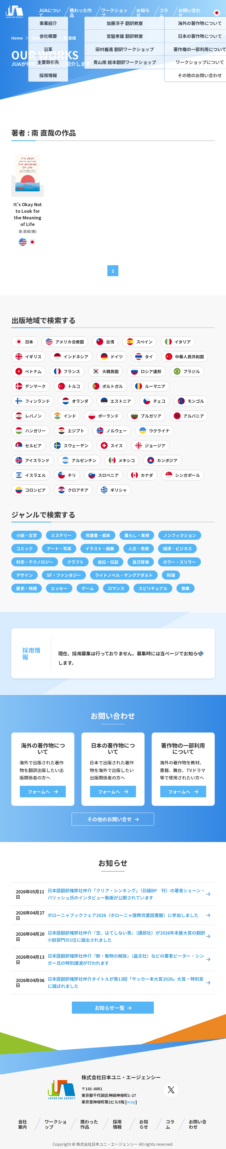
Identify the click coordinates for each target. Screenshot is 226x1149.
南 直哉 (70, 38)
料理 (171, 575)
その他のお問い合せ (109, 819)
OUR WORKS (43, 38)
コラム (163, 13)
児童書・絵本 (98, 535)
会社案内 (22, 1124)
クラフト (75, 562)
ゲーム (87, 588)
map (131, 1102)
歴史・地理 (26, 588)
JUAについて (50, 13)
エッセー (59, 588)
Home (17, 38)
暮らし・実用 (136, 535)
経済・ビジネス (177, 548)
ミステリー (61, 535)
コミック (24, 548)
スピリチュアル (152, 588)
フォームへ (39, 791)
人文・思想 (138, 548)
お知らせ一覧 (109, 1007)
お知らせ (142, 13)
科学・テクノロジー (34, 562)
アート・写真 (59, 548)
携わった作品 (81, 13)
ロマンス (116, 588)
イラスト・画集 (99, 548)
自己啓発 (140, 562)
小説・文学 (26, 535)
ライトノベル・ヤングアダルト (124, 575)
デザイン (24, 575)
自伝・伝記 (108, 562)
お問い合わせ (189, 13)
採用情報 (117, 1124)
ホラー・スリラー (179, 562)
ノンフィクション (179, 535)
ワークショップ (114, 13)
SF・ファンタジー (64, 575)
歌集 (185, 588)
